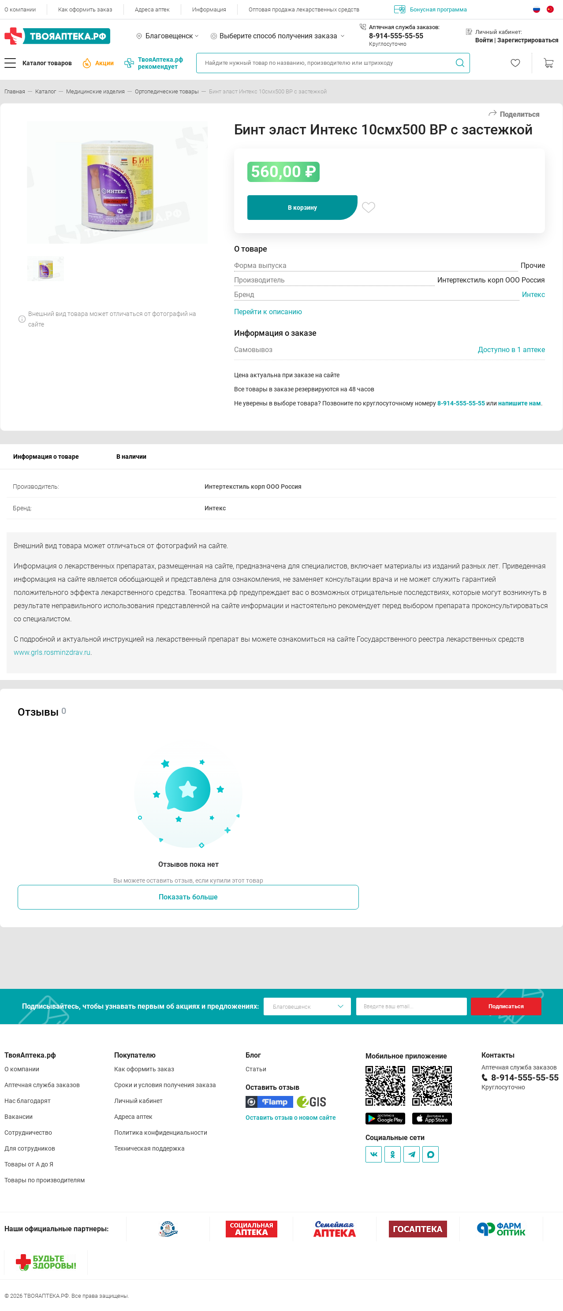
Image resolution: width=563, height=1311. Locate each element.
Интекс (533, 294)
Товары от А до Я (28, 1164)
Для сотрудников (29, 1148)
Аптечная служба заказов (42, 1084)
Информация (209, 9)
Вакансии (18, 1116)
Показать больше (188, 897)
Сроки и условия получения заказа (165, 1084)
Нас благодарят (27, 1100)
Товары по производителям (44, 1180)
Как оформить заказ (85, 9)
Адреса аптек (152, 9)
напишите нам (519, 403)
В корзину (302, 207)
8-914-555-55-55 (396, 36)
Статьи (256, 1069)
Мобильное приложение (406, 1056)
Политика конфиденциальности (160, 1132)
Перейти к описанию (268, 312)
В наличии (131, 456)
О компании (20, 9)
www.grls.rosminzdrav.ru (52, 652)
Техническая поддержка (149, 1148)
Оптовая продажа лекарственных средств (304, 9)
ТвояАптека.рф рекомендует (153, 63)
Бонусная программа (430, 9)
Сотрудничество (28, 1132)
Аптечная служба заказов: (404, 27)
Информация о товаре (46, 456)
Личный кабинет (138, 1100)
